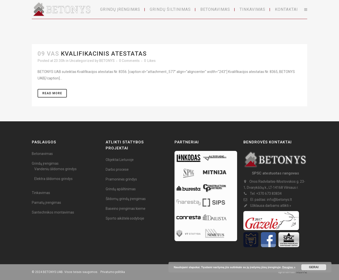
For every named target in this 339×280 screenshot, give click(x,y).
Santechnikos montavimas (53, 212)
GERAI (313, 267)
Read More (52, 93)
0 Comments (129, 61)
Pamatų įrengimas (46, 203)
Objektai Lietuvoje (120, 160)
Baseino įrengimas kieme (125, 209)
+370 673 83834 (269, 194)
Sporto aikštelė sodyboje (125, 218)
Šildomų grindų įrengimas (126, 199)
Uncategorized (81, 61)
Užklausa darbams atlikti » (270, 206)
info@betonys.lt (279, 200)
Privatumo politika (112, 272)
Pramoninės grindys (121, 179)
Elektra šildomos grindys (53, 179)
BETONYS (107, 61)
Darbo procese (117, 169)
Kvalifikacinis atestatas (104, 53)
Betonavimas (42, 154)
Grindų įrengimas (45, 163)
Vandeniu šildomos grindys (55, 169)
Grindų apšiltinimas (121, 189)
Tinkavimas (41, 193)
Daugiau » (288, 267)
